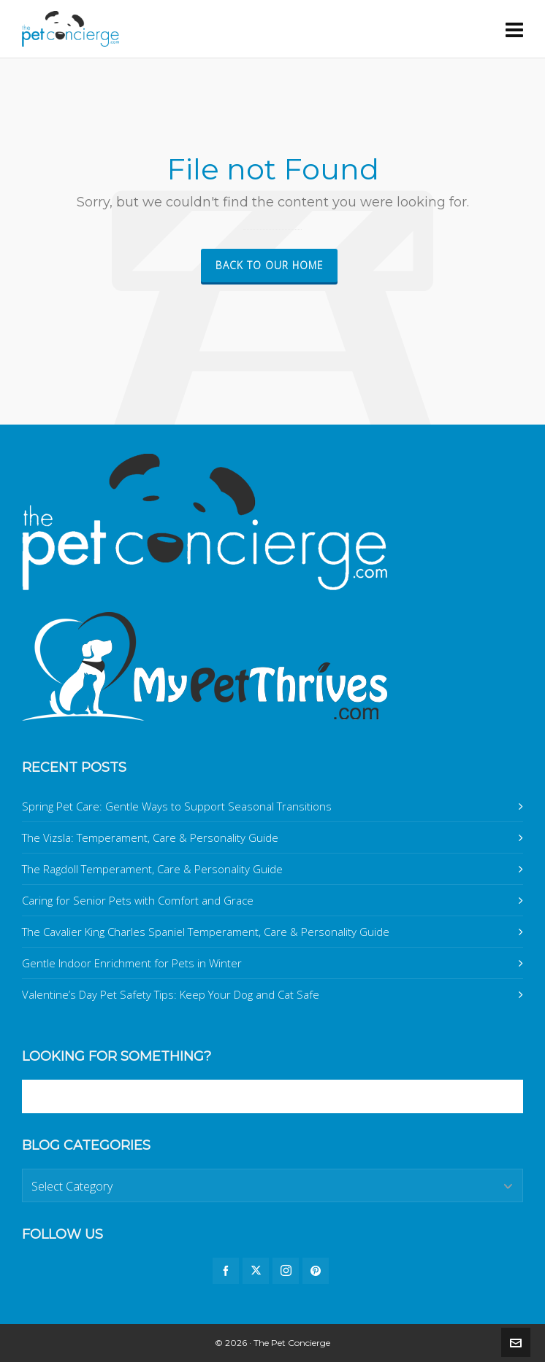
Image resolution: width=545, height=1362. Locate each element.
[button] (505, 1096)
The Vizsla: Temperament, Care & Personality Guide (150, 837)
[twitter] (256, 1271)
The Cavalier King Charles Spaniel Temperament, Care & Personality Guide (205, 931)
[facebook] (226, 1271)
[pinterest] (315, 1271)
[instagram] (285, 1271)
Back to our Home (269, 265)
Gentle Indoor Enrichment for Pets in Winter (132, 963)
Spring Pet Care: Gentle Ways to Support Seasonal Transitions (177, 806)
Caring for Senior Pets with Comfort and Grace (138, 900)
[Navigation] (514, 29)
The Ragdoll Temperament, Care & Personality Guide (152, 869)
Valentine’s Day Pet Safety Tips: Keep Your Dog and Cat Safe (170, 994)
